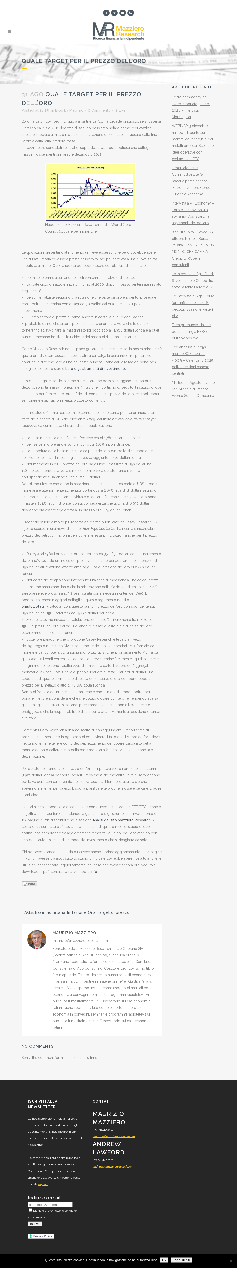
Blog (59, 110)
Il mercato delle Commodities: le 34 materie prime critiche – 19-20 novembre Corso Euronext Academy (191, 181)
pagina (43, 1184)
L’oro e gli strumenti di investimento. (96, 369)
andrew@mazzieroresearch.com (113, 1166)
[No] (230, 1260)
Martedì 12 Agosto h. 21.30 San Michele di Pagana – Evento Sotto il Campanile (193, 389)
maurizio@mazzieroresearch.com (114, 1136)
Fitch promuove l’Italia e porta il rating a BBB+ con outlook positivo (192, 331)
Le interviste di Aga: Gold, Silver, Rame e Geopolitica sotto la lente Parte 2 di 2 (193, 280)
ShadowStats (33, 606)
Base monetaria (50, 912)
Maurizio (76, 110)
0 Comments (99, 110)
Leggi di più (181, 1260)
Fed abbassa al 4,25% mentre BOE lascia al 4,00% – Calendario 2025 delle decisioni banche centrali (192, 360)
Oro (91, 912)
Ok (164, 1260)
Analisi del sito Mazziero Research (122, 820)
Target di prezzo (113, 912)
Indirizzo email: (44, 1197)
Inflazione (76, 912)
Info (94, 872)
